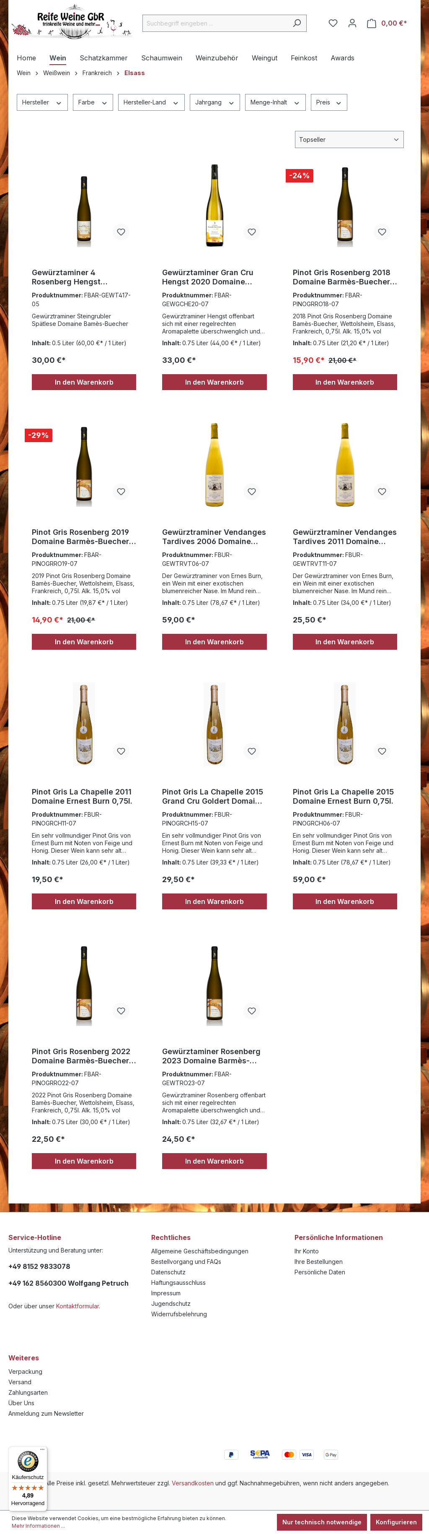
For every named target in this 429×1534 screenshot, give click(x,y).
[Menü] (42, 1451)
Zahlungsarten (28, 1392)
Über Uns (21, 1402)
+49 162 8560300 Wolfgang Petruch (68, 1283)
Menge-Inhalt (275, 102)
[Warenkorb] (387, 23)
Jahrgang (215, 102)
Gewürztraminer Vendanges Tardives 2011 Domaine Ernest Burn (345, 537)
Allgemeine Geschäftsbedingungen (199, 1251)
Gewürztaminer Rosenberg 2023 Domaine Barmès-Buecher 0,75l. (211, 1056)
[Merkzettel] (333, 23)
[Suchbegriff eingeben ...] (214, 23)
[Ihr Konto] (352, 23)
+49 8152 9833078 (39, 1266)
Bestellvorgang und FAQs (186, 1261)
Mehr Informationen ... (38, 1526)
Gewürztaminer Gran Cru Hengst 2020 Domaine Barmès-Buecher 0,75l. (207, 277)
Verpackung (25, 1371)
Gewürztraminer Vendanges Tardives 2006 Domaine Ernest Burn (214, 537)
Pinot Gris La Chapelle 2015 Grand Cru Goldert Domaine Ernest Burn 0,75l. (213, 796)
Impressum (166, 1293)
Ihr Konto (307, 1251)
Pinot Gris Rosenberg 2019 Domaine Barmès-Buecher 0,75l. (80, 537)
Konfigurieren (396, 1522)
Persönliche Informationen (339, 1237)
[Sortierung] (349, 139)
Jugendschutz (171, 1303)
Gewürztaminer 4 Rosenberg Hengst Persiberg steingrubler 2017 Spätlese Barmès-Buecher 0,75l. (83, 277)
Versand (19, 1382)
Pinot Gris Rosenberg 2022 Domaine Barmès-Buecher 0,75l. (81, 1056)
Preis (329, 102)
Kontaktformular (77, 1306)
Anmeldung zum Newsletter (46, 1413)
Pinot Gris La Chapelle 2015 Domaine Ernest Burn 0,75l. (343, 796)
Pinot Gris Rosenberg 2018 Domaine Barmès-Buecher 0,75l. (341, 277)
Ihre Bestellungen (319, 1261)
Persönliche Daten (320, 1272)
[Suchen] (297, 23)
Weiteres (23, 1358)
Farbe (93, 102)
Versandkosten (193, 1483)
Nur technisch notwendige (322, 1522)
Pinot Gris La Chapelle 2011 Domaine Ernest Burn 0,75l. (82, 796)
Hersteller (42, 102)
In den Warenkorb (84, 382)
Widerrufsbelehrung (179, 1314)
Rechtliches (171, 1237)
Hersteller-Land (151, 102)
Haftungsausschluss (178, 1282)
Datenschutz (168, 1272)
